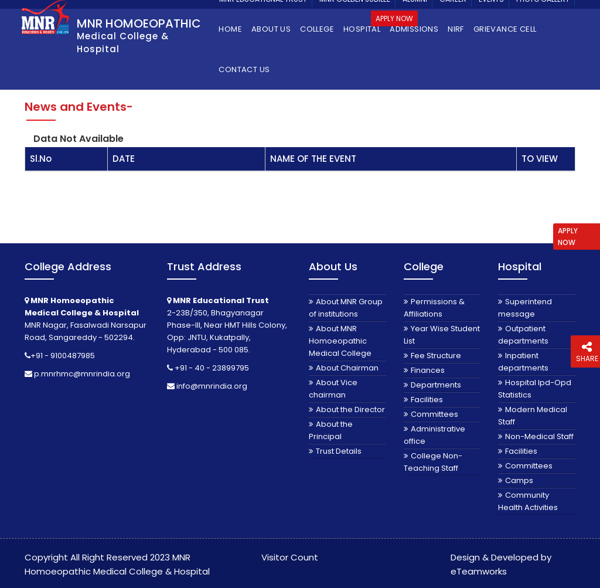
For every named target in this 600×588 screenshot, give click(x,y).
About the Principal (331, 430)
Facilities (427, 399)
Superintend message (525, 308)
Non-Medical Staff (539, 436)
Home (230, 29)
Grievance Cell (505, 29)
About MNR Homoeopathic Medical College (340, 341)
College (317, 29)
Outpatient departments (523, 334)
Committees (434, 414)
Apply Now (394, 18)
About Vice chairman (333, 388)
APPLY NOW (568, 236)
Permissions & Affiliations (434, 308)
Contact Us (244, 69)
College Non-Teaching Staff (433, 462)
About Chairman (347, 367)
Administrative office (434, 435)
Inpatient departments (523, 361)
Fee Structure (436, 355)
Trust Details (339, 451)
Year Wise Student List (442, 334)
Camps (519, 480)
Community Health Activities (528, 501)
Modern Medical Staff (532, 415)
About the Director (350, 409)
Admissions (414, 29)
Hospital (361, 29)
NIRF (456, 29)
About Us (271, 29)
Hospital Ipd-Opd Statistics (534, 388)
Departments (436, 384)
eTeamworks (479, 571)
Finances (428, 370)
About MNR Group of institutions (346, 308)
